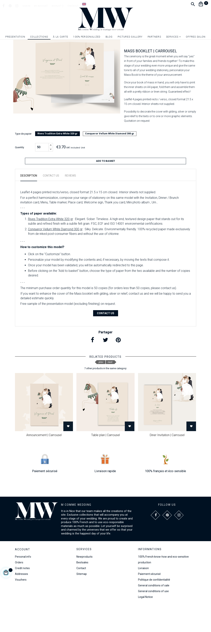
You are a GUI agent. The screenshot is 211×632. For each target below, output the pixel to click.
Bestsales (82, 588)
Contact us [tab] (51, 202)
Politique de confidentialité (154, 605)
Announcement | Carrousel (44, 461)
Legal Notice (145, 623)
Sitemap (81, 600)
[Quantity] (42, 175)
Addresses (21, 600)
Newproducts (84, 582)
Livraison (143, 594)
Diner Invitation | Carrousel (167, 461)
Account (22, 575)
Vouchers (20, 606)
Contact (81, 594)
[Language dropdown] (84, 4)
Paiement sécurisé (149, 600)
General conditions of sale (153, 611)
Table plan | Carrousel (105, 461)
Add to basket (105, 188)
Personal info (23, 583)
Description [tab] (28, 202)
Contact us (105, 339)
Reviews (70, 202)
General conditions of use (153, 617)
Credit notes (22, 594)
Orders (19, 588)
